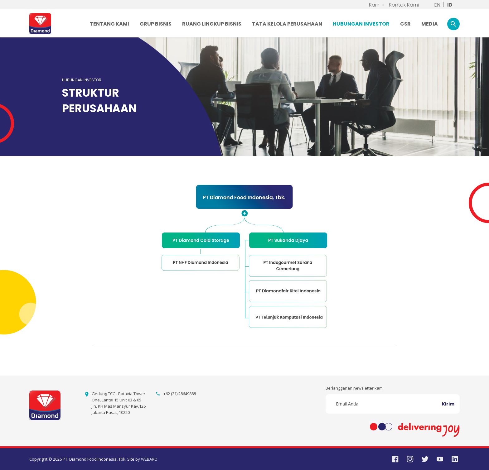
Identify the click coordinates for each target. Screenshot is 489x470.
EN (437, 4)
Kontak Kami (404, 4)
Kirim (448, 404)
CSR (405, 23)
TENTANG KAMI (109, 23)
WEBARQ (149, 459)
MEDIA (429, 23)
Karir (374, 4)
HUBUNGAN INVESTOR (361, 23)
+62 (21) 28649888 (179, 393)
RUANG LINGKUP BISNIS (211, 23)
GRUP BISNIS (156, 23)
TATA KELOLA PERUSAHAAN (287, 23)
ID (450, 4)
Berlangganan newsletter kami (355, 388)
